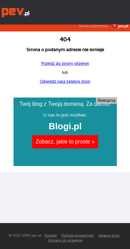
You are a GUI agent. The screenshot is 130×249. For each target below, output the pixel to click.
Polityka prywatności (77, 235)
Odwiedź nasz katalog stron (65, 81)
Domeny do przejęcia (65, 240)
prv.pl (123, 26)
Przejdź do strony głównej (65, 63)
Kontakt (50, 235)
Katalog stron (109, 235)
